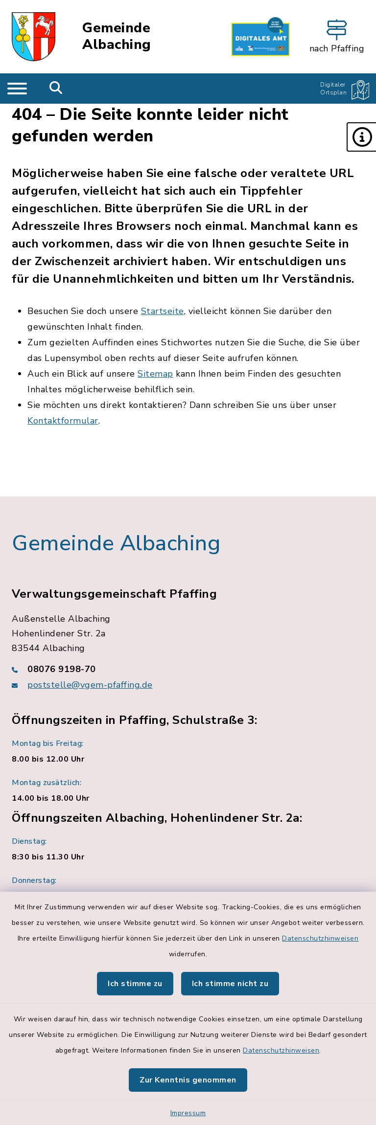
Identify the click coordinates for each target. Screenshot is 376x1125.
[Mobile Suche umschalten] (56, 88)
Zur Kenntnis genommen (188, 1080)
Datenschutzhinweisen (320, 938)
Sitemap (155, 374)
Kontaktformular (62, 421)
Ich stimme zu (135, 983)
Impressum (188, 1113)
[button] (361, 137)
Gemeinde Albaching (116, 36)
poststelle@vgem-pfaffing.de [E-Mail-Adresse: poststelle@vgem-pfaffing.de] (90, 685)
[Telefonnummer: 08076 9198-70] (188, 669)
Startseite (162, 311)
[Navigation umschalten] (17, 88)
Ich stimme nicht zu (230, 983)
